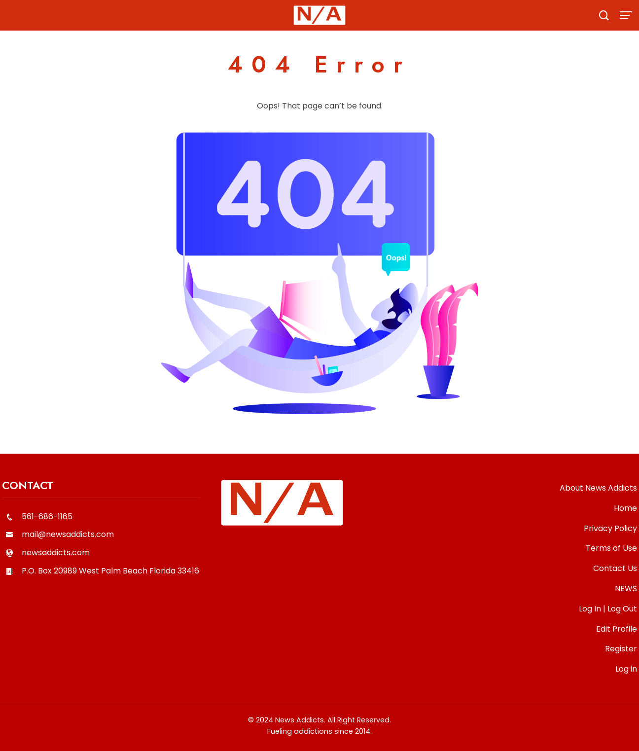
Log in (626, 669)
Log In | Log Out (608, 608)
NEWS (626, 588)
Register (621, 648)
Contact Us (615, 568)
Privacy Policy (610, 528)
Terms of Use (611, 548)
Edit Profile (616, 629)
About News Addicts (598, 488)
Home (625, 508)
